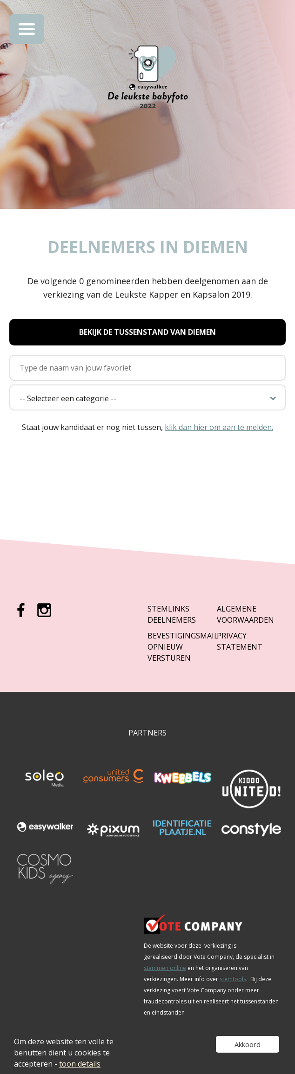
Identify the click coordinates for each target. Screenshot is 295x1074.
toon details (80, 1064)
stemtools (233, 979)
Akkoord (248, 1044)
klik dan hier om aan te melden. (219, 427)
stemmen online (165, 968)
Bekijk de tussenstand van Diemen (147, 332)
